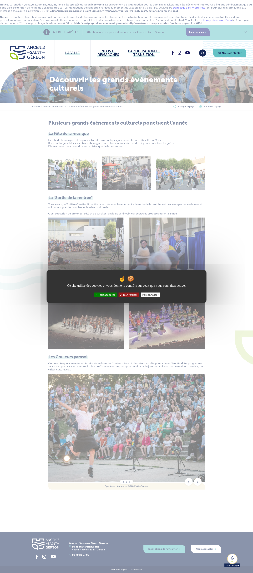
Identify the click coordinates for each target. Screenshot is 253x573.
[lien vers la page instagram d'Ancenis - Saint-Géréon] (180, 53)
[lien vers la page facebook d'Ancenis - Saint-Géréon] (173, 53)
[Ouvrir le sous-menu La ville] (72, 53)
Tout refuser (128, 294)
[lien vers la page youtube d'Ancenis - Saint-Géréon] (187, 53)
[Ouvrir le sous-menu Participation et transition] (144, 53)
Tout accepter (105, 294)
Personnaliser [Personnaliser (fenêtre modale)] (150, 294)
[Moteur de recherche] (202, 53)
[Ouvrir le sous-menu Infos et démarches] (108, 53)
